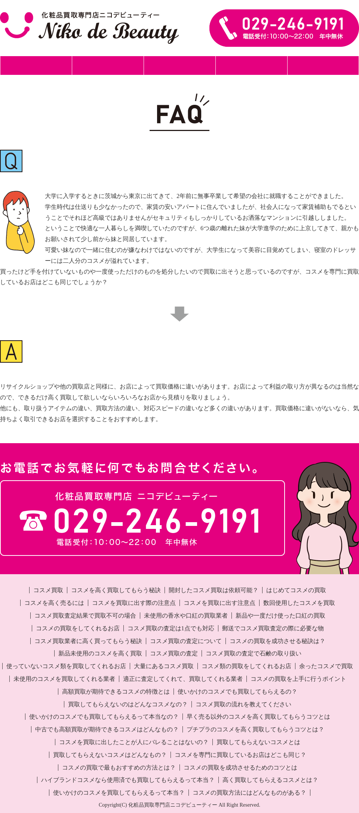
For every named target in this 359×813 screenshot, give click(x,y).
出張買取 (179, 65)
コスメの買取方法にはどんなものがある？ (249, 792)
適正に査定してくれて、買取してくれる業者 (183, 679)
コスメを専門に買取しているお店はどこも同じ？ (240, 755)
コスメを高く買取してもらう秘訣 (116, 590)
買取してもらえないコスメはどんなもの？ (110, 755)
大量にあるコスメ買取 (164, 666)
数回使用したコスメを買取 (299, 603)
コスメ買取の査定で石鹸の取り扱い (253, 653)
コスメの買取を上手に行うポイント (298, 679)
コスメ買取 (48, 590)
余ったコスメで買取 (326, 666)
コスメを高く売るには (54, 603)
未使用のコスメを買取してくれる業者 (64, 679)
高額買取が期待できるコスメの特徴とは (116, 691)
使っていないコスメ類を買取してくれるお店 (66, 666)
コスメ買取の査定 (174, 653)
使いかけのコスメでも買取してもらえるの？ (237, 691)
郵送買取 (107, 65)
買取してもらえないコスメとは (258, 742)
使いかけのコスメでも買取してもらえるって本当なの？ (104, 716)
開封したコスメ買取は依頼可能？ (213, 590)
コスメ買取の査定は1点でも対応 (171, 628)
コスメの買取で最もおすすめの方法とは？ (119, 767)
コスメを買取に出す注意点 (219, 603)
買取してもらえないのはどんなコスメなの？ (128, 704)
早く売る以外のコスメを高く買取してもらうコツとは (258, 716)
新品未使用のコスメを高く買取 (100, 653)
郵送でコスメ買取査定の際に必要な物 (273, 628)
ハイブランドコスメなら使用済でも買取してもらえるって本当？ (128, 780)
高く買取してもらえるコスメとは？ (270, 780)
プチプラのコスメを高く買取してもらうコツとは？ (255, 729)
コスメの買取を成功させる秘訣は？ (277, 641)
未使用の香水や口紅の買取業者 (186, 615)
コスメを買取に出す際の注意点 (134, 603)
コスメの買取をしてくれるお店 (78, 628)
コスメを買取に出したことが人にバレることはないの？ (134, 742)
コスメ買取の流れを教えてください (243, 704)
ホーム (36, 65)
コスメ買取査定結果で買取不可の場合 (85, 615)
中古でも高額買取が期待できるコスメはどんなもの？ (107, 729)
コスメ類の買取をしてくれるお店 (246, 666)
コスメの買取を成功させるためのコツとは (240, 767)
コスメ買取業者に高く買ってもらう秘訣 (88, 641)
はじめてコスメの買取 (296, 590)
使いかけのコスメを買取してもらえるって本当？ (119, 792)
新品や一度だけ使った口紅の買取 (280, 615)
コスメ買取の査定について (186, 641)
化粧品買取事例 (251, 65)
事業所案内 (323, 65)
